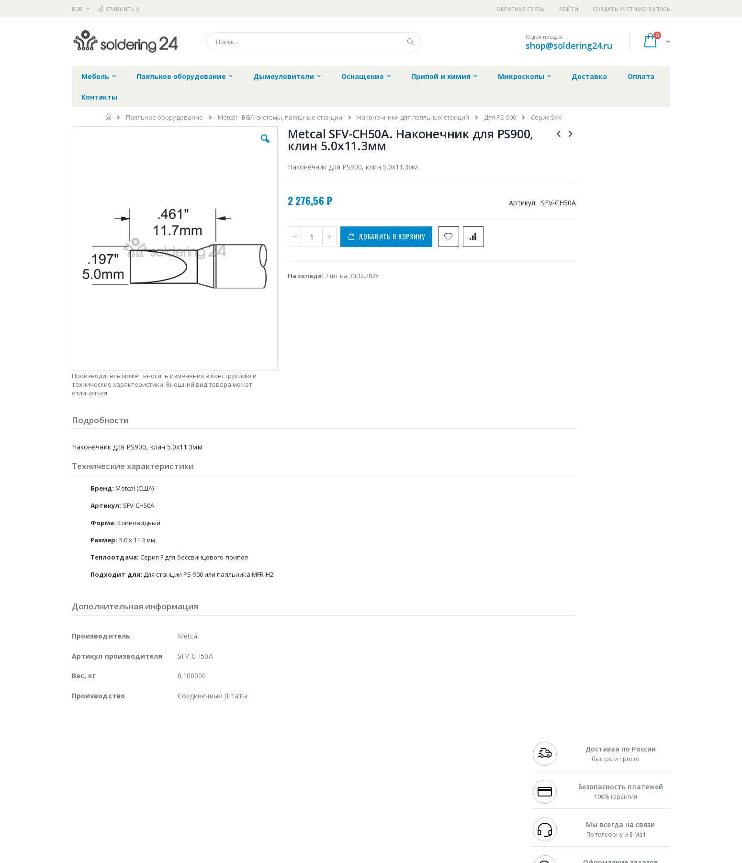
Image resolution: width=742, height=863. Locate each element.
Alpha (122, 761)
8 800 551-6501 (556, 761)
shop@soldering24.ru (569, 45)
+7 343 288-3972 (553, 752)
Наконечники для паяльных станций (413, 117)
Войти (568, 8)
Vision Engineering (98, 780)
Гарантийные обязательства (321, 733)
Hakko (81, 733)
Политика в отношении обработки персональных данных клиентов (329, 775)
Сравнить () (118, 8)
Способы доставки (457, 752)
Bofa (79, 743)
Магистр (215, 743)
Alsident (202, 733)
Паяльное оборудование (164, 117)
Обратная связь (520, 8)
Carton (179, 780)
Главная (108, 117)
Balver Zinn (88, 761)
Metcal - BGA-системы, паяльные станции (280, 117)
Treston (83, 799)
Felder (149, 761)
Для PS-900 (500, 117)
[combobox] (313, 41)
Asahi (175, 761)
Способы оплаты (455, 770)
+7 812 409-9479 (553, 743)
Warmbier (117, 799)
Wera (146, 817)
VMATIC (185, 799)
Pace (147, 733)
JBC (126, 733)
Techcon (153, 799)
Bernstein (86, 817)
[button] (243, 146)
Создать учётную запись (631, 8)
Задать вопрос (299, 799)
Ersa (106, 733)
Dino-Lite (147, 780)
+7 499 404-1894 (553, 733)
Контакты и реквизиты (464, 733)
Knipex (119, 817)
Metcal (144, 743)
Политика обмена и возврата (321, 752)
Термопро (178, 743)
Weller (172, 733)
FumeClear (110, 743)
